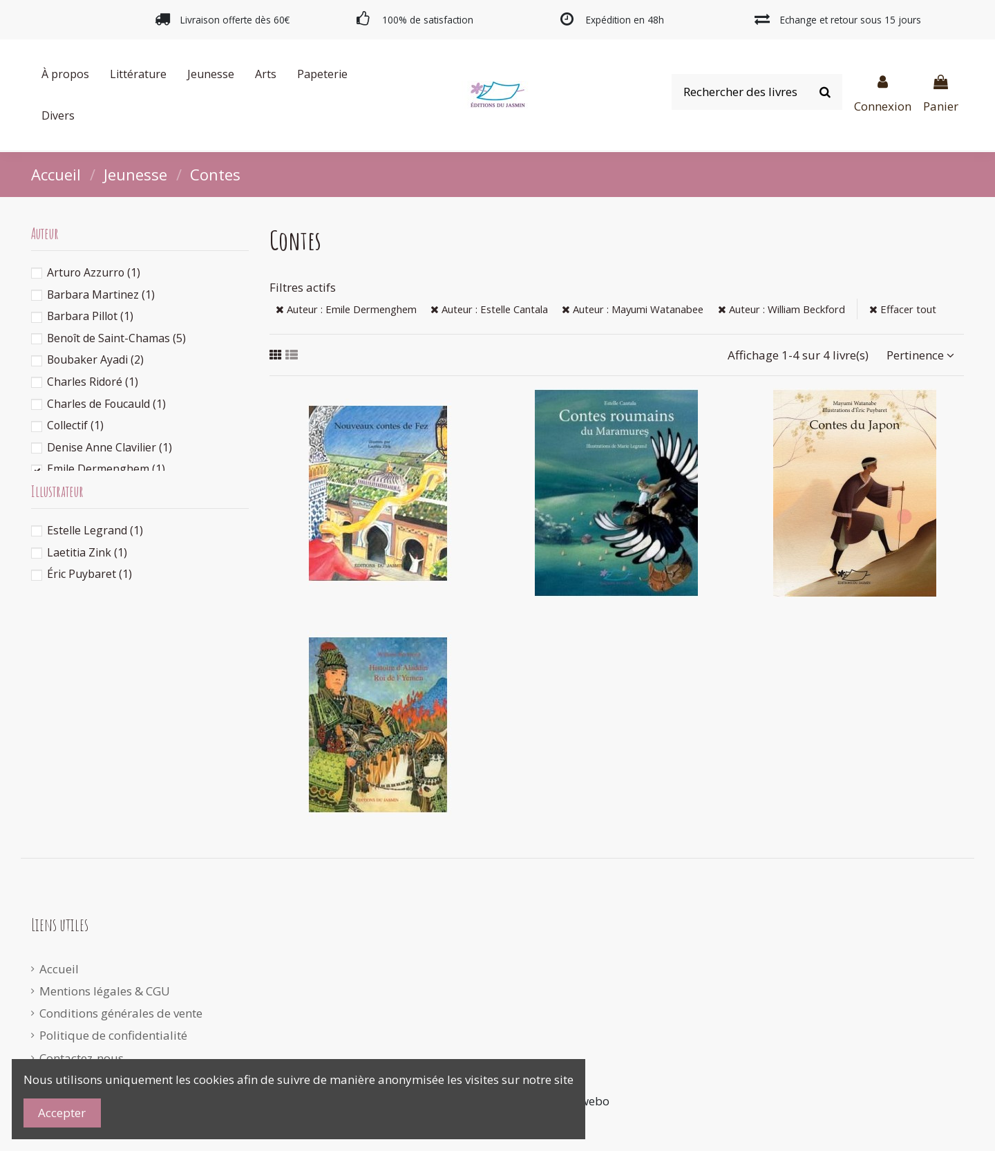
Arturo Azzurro (93, 272)
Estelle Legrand (95, 530)
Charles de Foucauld (106, 403)
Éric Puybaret (89, 573)
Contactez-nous (81, 1058)
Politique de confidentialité (113, 1035)
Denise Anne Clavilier (109, 447)
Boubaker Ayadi (95, 359)
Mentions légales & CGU (104, 991)
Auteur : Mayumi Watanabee (632, 309)
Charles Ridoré (92, 381)
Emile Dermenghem (106, 468)
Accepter (62, 1113)
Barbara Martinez (101, 294)
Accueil (59, 969)
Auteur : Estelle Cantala (489, 309)
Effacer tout (902, 309)
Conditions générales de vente (120, 1013)
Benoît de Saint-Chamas (116, 338)
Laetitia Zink (87, 552)
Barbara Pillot (90, 316)
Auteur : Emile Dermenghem (346, 309)
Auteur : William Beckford (781, 309)
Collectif (75, 425)
